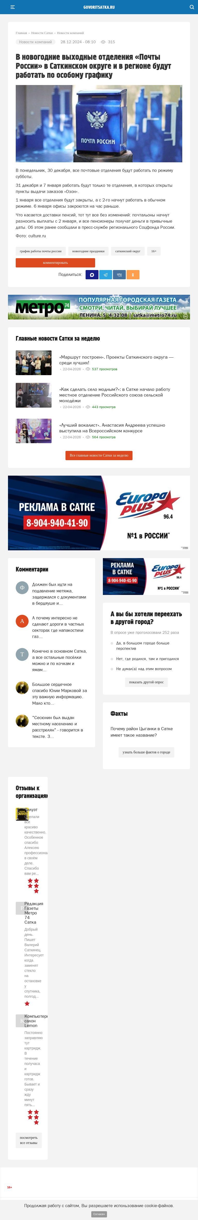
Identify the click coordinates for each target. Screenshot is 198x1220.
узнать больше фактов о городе (146, 752)
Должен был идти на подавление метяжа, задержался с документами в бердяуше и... (59, 594)
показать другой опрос (146, 682)
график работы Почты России (41, 251)
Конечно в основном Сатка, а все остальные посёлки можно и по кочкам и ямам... (59, 660)
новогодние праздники (88, 251)
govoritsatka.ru (99, 7)
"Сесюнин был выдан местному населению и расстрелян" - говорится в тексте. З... (57, 727)
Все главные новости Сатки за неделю (99, 455)
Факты (119, 714)
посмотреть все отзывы (29, 1140)
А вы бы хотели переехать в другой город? (146, 618)
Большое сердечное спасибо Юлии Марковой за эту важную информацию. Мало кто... (59, 694)
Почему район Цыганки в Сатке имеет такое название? (142, 731)
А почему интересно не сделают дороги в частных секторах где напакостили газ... (58, 627)
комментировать (55, 263)
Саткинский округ (128, 251)
